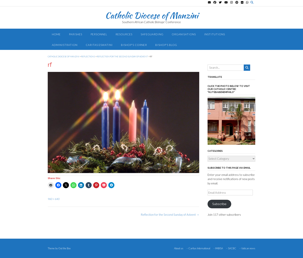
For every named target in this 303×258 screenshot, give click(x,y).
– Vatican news (247, 248)
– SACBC (231, 248)
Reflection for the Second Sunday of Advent (170, 214)
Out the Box (64, 248)
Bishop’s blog (166, 44)
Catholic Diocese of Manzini (151, 15)
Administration (64, 44)
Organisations (184, 34)
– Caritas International (198, 248)
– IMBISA (218, 248)
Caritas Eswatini (99, 44)
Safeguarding (152, 34)
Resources (124, 34)
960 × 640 (53, 199)
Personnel (99, 34)
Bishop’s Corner (134, 44)
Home (56, 34)
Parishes (75, 34)
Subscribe (219, 204)
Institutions (214, 34)
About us (178, 248)
